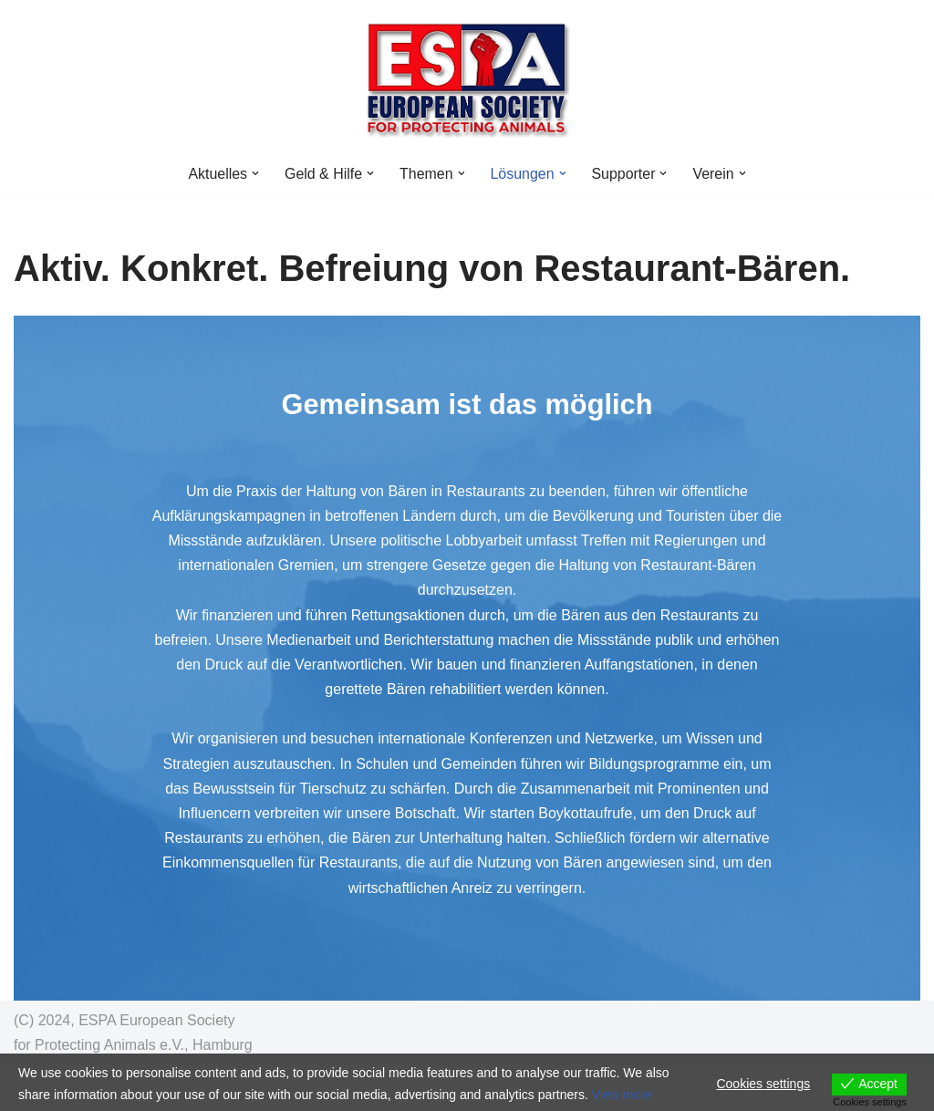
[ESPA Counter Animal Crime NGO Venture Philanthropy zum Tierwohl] (467, 77)
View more (622, 1094)
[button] (254, 173)
